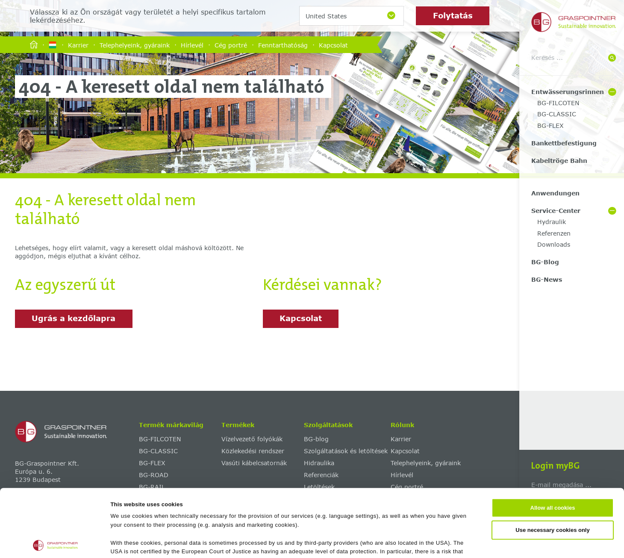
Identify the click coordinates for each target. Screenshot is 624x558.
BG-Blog (545, 262)
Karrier (78, 44)
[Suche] (612, 58)
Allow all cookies (552, 440)
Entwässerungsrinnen (567, 91)
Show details (415, 542)
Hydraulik (551, 221)
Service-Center (555, 210)
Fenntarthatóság (283, 44)
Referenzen (554, 233)
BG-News (546, 279)
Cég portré (231, 44)
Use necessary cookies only (552, 462)
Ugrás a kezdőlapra (73, 318)
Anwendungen (555, 193)
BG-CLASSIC (556, 114)
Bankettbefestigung (564, 143)
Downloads (553, 244)
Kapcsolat (333, 44)
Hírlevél (192, 44)
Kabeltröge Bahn (559, 160)
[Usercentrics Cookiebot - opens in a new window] (55, 542)
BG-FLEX (550, 125)
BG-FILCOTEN (558, 102)
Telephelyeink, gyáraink (135, 44)
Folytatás (453, 15)
